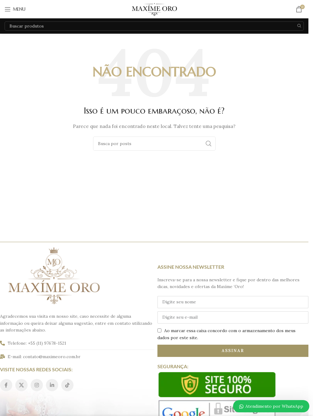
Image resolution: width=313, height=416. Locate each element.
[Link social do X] (21, 385)
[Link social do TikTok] (67, 385)
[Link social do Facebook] (6, 385)
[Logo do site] (154, 9)
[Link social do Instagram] (37, 385)
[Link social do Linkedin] (52, 385)
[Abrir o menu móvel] (15, 9)
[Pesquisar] (154, 26)
